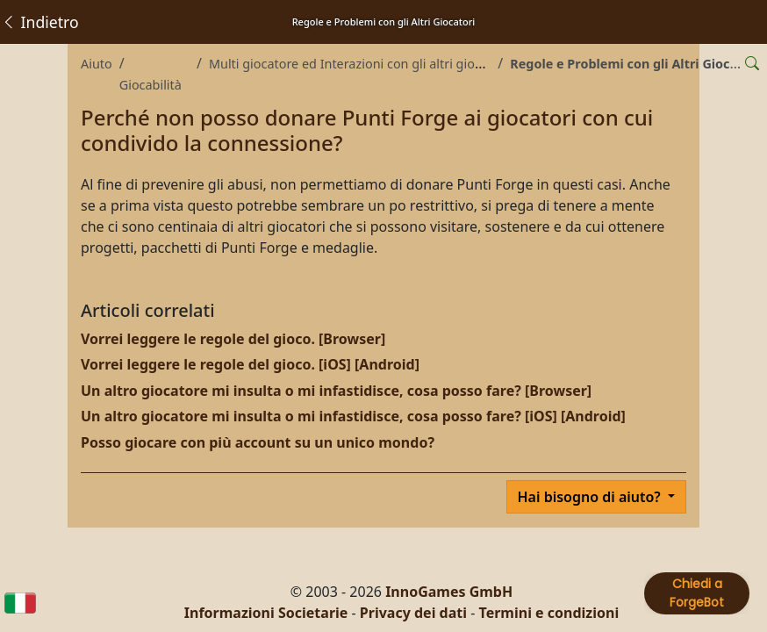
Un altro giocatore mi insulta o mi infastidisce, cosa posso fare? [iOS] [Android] (353, 416)
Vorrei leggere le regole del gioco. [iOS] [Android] (250, 364)
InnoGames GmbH (449, 591)
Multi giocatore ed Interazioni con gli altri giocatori (358, 63)
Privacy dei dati (413, 612)
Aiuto (96, 63)
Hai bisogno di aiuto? (591, 496)
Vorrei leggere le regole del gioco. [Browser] (233, 338)
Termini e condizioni (549, 612)
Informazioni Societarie (266, 612)
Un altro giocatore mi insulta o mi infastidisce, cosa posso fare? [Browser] (336, 390)
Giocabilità (150, 84)
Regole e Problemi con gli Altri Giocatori (635, 63)
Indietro (40, 21)
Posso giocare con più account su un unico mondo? (257, 442)
